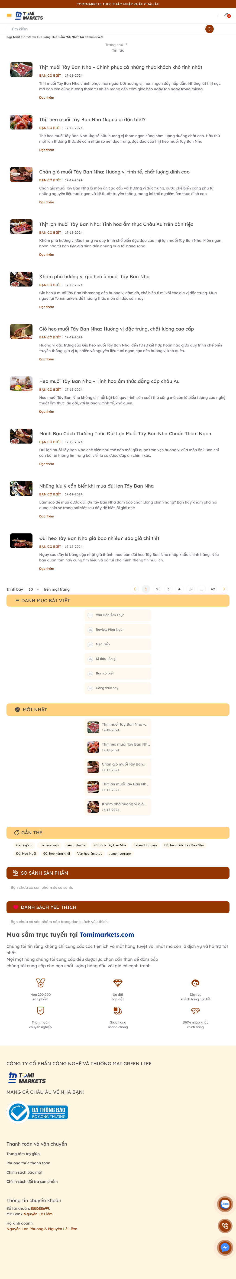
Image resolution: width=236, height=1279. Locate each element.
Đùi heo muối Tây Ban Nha (184, 845)
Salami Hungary (145, 845)
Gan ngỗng (24, 845)
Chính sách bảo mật (24, 1172)
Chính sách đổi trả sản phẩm (32, 1181)
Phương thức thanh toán (28, 1163)
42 (213, 589)
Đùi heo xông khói (56, 853)
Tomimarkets (49, 845)
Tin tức (118, 50)
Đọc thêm (46, 97)
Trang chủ (114, 44)
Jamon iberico (76, 845)
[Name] (209, 29)
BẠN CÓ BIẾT (50, 75)
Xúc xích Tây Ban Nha (110, 845)
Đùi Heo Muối (26, 853)
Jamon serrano (120, 853)
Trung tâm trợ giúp (23, 1153)
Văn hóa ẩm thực (89, 853)
